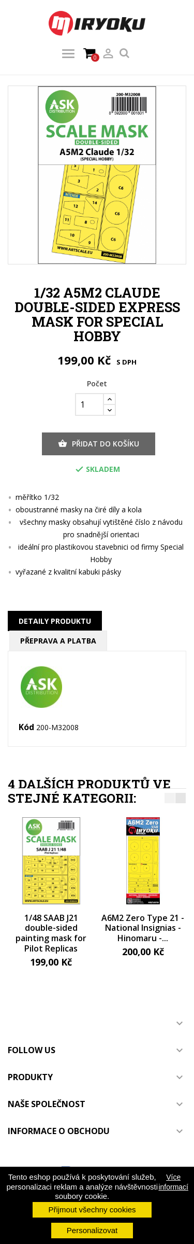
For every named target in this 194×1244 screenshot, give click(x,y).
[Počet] (89, 404)
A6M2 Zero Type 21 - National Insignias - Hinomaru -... (142, 928)
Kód (26, 727)
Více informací (173, 1182)
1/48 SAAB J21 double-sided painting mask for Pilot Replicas (51, 933)
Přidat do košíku (98, 444)
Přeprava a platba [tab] (58, 641)
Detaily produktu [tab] (55, 621)
